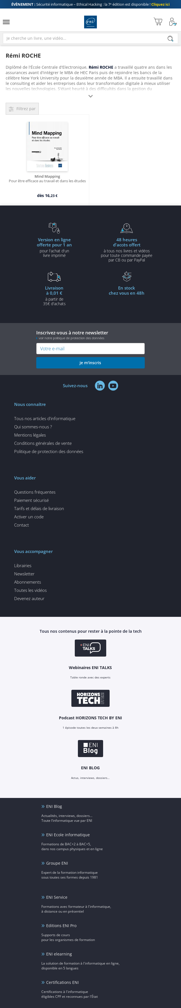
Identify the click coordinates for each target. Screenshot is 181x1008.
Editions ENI (90, 22)
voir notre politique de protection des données (71, 338)
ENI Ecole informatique (68, 834)
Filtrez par (26, 108)
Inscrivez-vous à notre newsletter (90, 335)
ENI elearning (59, 954)
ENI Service (56, 897)
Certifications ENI (62, 982)
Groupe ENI (57, 863)
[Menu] (6, 22)
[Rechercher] (170, 38)
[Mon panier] (158, 22)
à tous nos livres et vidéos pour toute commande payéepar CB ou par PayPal (127, 249)
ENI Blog (54, 806)
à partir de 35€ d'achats (54, 295)
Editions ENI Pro (61, 925)
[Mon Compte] (173, 22)
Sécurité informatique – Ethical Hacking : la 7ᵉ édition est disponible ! (90, 4)
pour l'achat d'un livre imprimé (54, 247)
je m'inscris (90, 362)
